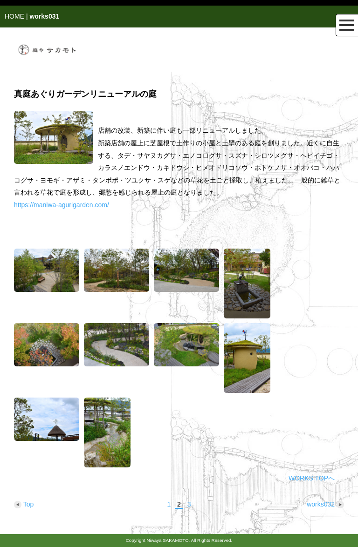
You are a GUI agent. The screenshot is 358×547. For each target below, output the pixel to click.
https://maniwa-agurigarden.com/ (61, 205)
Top (24, 504)
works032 (325, 504)
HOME (14, 16)
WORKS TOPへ (312, 478)
